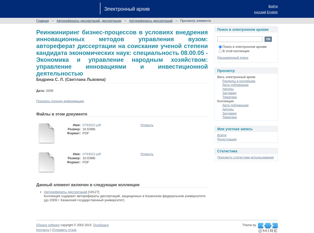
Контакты (43, 230)
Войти (273, 6)
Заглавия (229, 93)
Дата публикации (235, 85)
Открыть (147, 125)
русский (260, 12)
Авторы (228, 89)
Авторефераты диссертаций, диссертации (88, 21)
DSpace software (48, 225)
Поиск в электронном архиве (243, 47)
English (272, 12)
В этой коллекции (234, 51)
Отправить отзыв (64, 230)
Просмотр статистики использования (245, 157)
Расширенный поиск (232, 58)
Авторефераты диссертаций (151, 21)
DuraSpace (101, 225)
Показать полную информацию (60, 101)
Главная (42, 21)
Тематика (229, 97)
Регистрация (227, 139)
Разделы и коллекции (239, 81)
